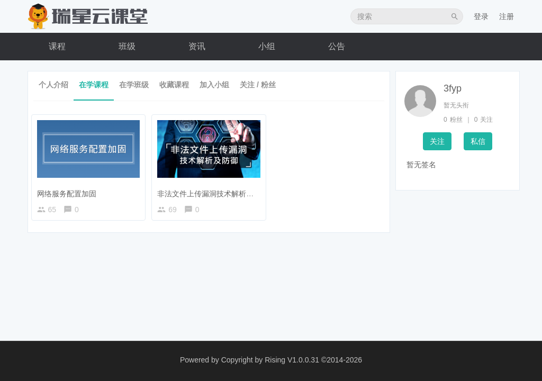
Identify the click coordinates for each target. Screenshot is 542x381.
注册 (506, 16)
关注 (437, 141)
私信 (478, 141)
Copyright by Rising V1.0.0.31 (270, 360)
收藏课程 (174, 84)
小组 (266, 46)
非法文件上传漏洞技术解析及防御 (215, 191)
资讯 (196, 46)
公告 (336, 46)
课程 (57, 46)
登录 (481, 16)
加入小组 (214, 84)
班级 (127, 46)
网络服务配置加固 (68, 191)
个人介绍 (53, 84)
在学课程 (94, 84)
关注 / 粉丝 (258, 84)
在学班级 (134, 84)
